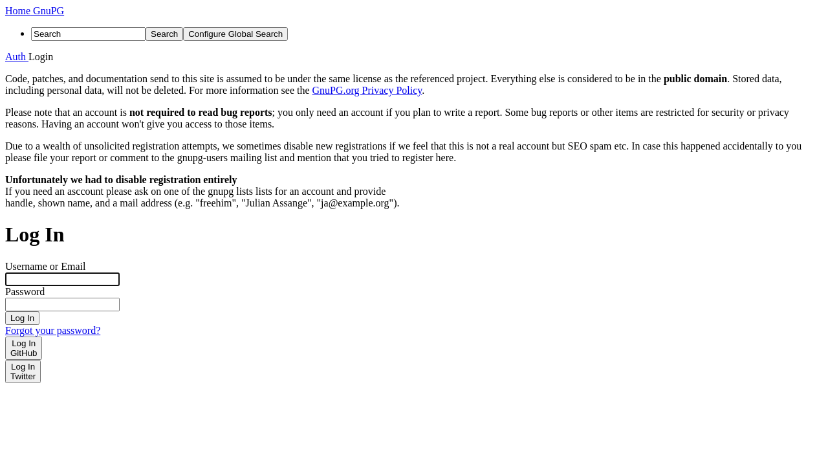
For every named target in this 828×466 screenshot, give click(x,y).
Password (25, 291)
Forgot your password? (52, 330)
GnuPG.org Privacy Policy (367, 90)
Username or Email (45, 266)
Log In (22, 318)
